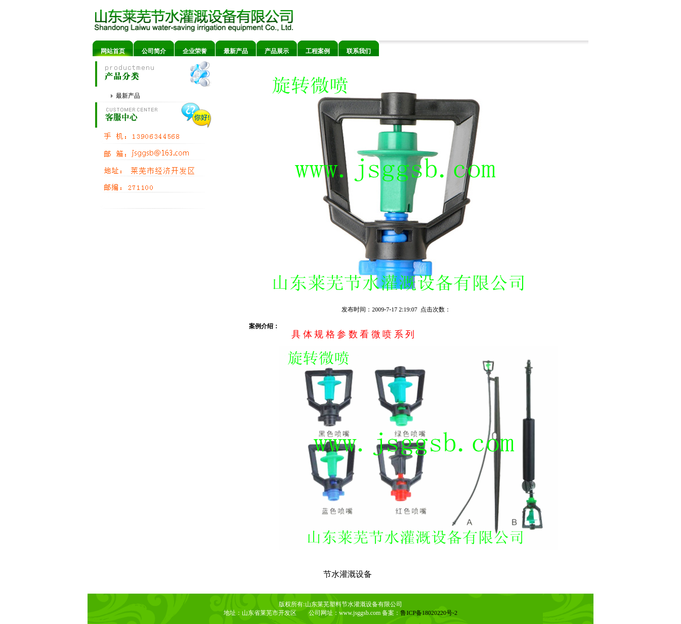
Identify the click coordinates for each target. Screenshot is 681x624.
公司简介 (154, 51)
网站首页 (113, 51)
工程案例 (318, 51)
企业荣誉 (195, 51)
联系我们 (359, 51)
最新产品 (236, 51)
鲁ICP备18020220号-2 (428, 612)
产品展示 (277, 51)
